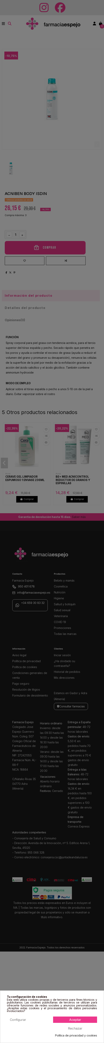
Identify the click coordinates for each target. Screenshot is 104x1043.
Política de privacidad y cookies (76, 1035)
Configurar (18, 1020)
